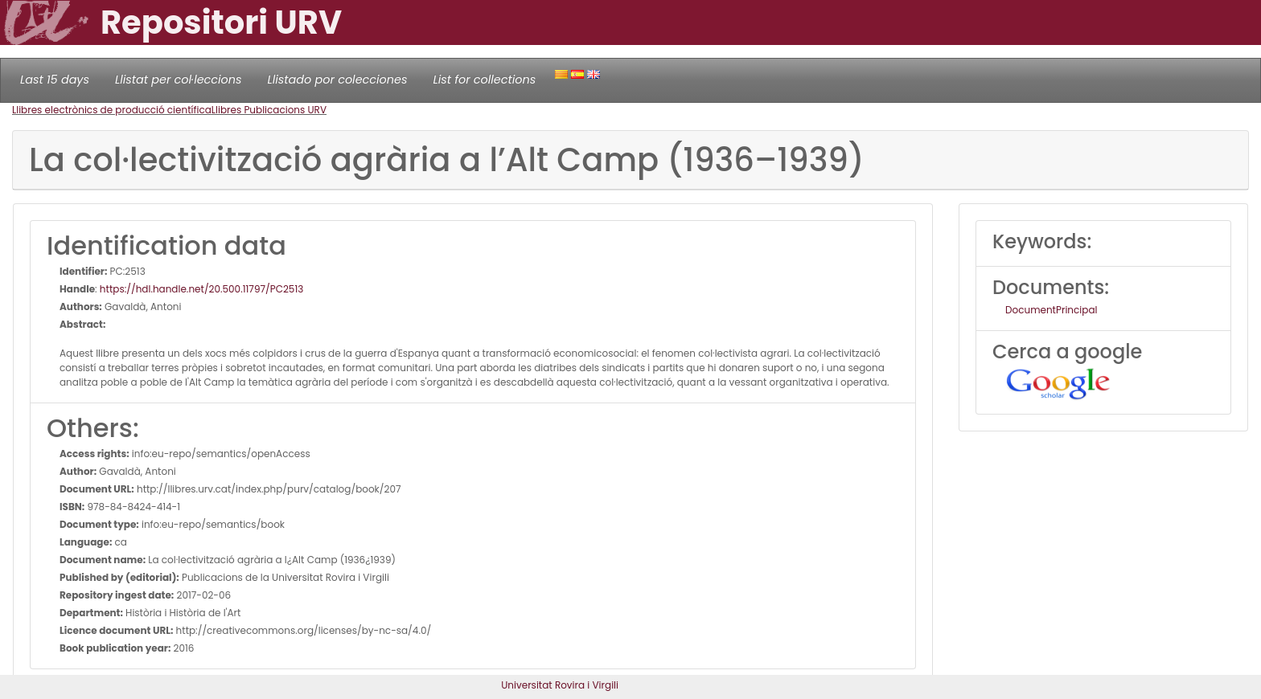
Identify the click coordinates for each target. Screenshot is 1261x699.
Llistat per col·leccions (178, 80)
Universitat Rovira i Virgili (559, 685)
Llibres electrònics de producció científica (112, 110)
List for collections (484, 80)
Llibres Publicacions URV (269, 110)
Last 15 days (54, 80)
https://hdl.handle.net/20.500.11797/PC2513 (201, 289)
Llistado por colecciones (338, 80)
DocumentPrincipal (1051, 310)
